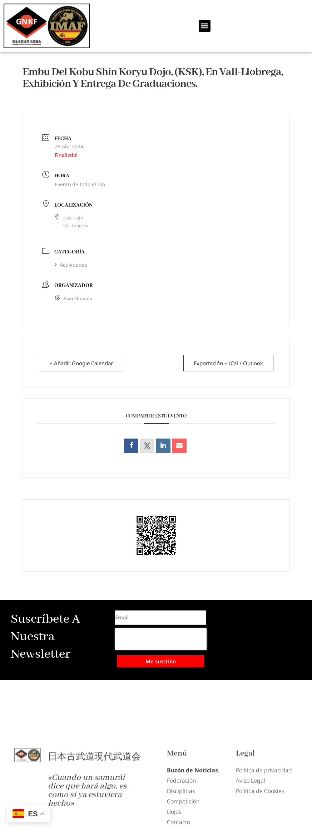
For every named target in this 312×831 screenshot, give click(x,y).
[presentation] (161, 639)
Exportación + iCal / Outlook (228, 363)
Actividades (71, 264)
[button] (205, 26)
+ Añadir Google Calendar (81, 363)
